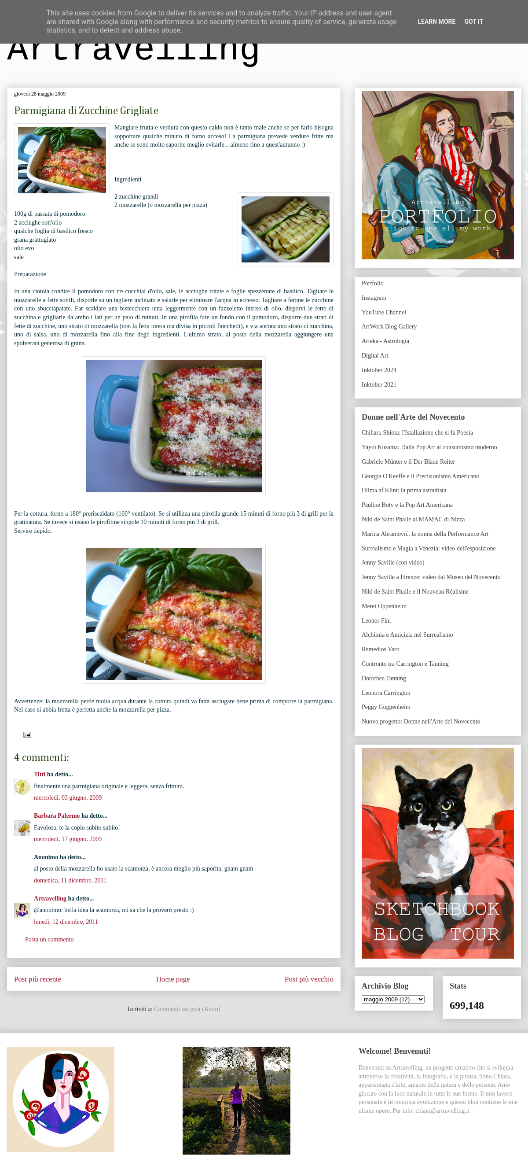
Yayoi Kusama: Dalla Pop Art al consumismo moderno (429, 447)
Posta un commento (49, 939)
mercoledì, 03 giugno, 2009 (68, 797)
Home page (173, 979)
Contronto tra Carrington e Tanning (405, 664)
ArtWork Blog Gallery (389, 326)
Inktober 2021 (379, 384)
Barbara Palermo (57, 815)
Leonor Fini (376, 620)
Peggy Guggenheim (386, 707)
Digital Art (375, 355)
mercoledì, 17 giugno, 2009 (68, 839)
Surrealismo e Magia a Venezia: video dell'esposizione (429, 548)
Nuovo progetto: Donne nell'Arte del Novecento (421, 721)
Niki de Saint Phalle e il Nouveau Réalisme (415, 591)
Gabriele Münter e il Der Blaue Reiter (408, 461)
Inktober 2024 (379, 370)
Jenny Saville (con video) (393, 562)
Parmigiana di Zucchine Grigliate (86, 111)
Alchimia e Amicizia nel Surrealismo (407, 634)
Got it (473, 21)
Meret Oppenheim (384, 606)
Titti (39, 774)
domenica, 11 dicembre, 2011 (70, 880)
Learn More (436, 21)
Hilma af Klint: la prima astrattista (404, 490)
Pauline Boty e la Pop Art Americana (407, 505)
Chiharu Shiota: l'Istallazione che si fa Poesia (417, 432)
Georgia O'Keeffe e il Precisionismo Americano (421, 476)
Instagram (374, 298)
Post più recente (37, 979)
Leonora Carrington (386, 693)
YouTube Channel (384, 312)
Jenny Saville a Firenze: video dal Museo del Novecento (431, 577)
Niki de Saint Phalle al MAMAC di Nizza (413, 519)
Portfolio (373, 283)
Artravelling (133, 50)
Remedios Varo (381, 649)
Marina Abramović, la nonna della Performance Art (425, 534)
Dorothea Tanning (384, 678)
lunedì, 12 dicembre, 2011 (66, 922)
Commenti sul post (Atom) (187, 1009)
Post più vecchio (309, 979)
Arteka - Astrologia (385, 341)
